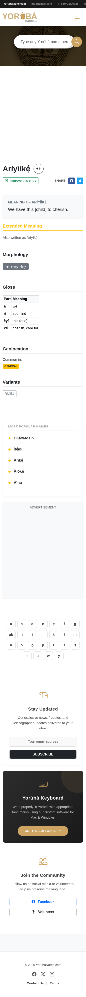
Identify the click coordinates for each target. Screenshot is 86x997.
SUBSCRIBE (42, 754)
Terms (54, 983)
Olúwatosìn (21, 438)
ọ (32, 645)
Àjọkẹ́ (16, 471)
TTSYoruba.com (68, 3)
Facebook (43, 902)
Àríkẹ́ (15, 460)
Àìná (15, 483)
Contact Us (35, 983)
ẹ (54, 624)
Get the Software (43, 831)
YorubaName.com (14, 3)
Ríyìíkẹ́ (9, 393)
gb (11, 634)
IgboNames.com (41, 3)
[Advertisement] (41, 120)
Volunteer (43, 912)
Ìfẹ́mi (15, 449)
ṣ (75, 645)
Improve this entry (20, 180)
